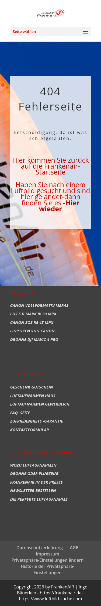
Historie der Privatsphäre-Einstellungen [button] (47, 569)
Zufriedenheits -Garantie (36, 421)
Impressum (47, 554)
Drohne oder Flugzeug (34, 473)
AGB (74, 548)
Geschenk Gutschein (31, 387)
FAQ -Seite (20, 412)
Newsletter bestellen (33, 490)
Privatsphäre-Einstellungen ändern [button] (47, 560)
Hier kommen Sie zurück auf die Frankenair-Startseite (50, 165)
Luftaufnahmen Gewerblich (39, 404)
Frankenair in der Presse (36, 482)
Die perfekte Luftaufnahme (39, 499)
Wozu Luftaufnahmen (33, 465)
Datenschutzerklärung (39, 548)
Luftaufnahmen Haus (32, 395)
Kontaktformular (29, 429)
